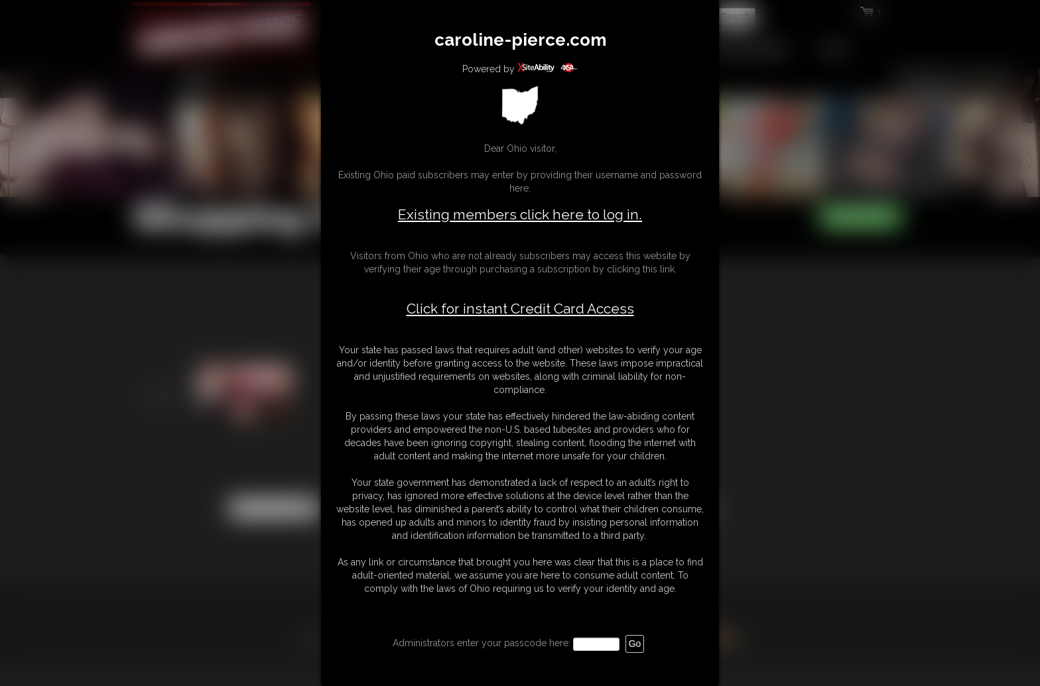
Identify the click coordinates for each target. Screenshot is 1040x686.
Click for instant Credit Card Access (520, 308)
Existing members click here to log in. (520, 214)
